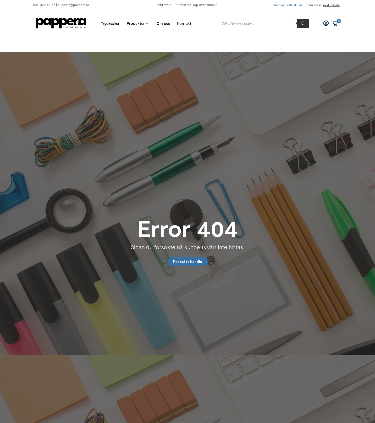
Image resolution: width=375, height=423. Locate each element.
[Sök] (303, 23)
